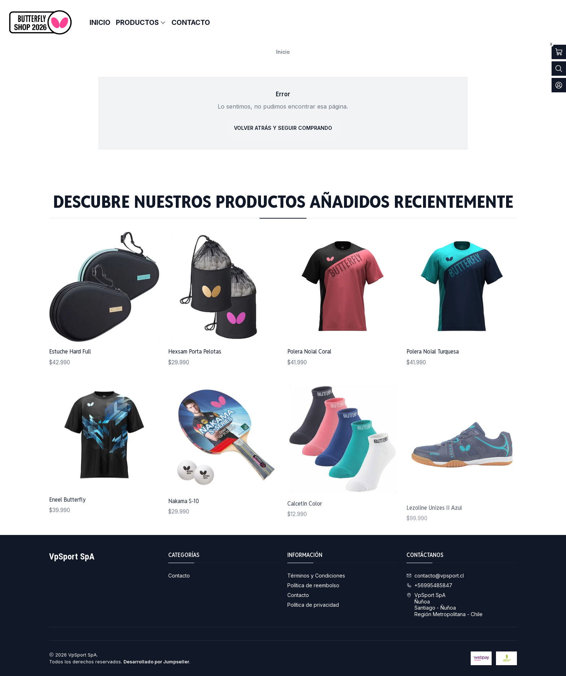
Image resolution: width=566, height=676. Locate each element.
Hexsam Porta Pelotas (194, 364)
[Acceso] (559, 85)
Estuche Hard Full (70, 359)
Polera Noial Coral (309, 373)
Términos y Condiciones (316, 575)
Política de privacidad (313, 605)
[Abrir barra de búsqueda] (559, 68)
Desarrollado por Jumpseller (156, 661)
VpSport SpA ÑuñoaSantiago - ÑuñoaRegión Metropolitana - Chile (444, 604)
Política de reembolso (313, 585)
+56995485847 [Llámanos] (429, 585)
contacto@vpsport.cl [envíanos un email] (435, 575)
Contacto (179, 575)
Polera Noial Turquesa (432, 383)
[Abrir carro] (559, 52)
